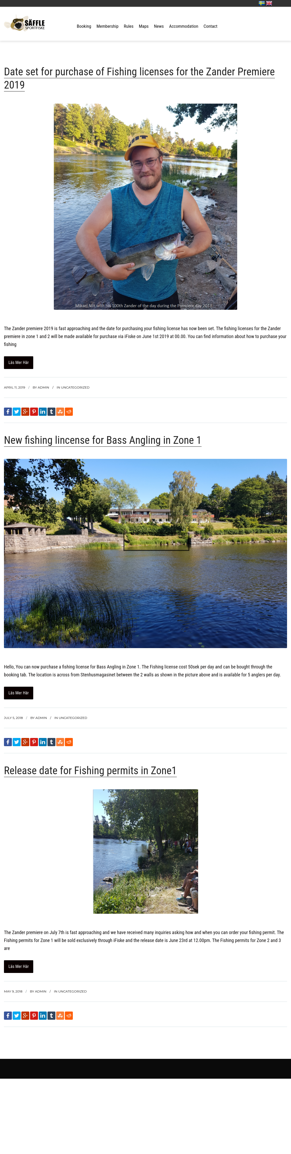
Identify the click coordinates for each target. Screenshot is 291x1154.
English (269, 3)
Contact (210, 26)
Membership (107, 26)
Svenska (262, 3)
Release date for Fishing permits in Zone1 (90, 770)
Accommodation (183, 26)
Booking (84, 26)
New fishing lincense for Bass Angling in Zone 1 (103, 440)
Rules (128, 26)
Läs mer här (18, 362)
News (159, 26)
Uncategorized (75, 387)
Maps (144, 26)
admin (43, 387)
